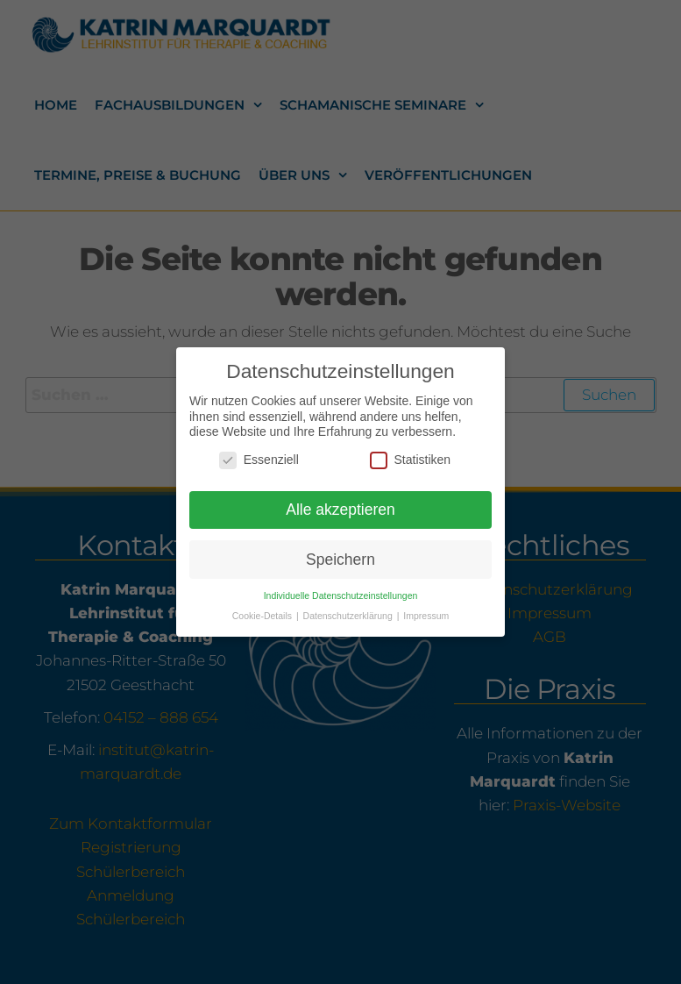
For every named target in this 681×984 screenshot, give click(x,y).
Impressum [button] (426, 610)
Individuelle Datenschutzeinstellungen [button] (341, 590)
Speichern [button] (340, 553)
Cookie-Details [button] (263, 610)
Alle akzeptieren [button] (340, 503)
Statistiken (410, 454)
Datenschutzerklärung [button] (349, 610)
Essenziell (259, 454)
